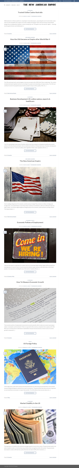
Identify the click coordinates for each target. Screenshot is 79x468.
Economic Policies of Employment (30, 222)
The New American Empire (30, 161)
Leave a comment (53, 33)
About (18, 5)
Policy (60, 1)
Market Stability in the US (30, 403)
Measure (13, 5)
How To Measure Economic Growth (30, 282)
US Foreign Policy (30, 344)
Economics (56, 1)
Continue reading (30, 29)
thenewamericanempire (36, 16)
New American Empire (67, 1)
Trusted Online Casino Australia (30, 12)
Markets (8, 5)
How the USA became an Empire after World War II (30, 39)
